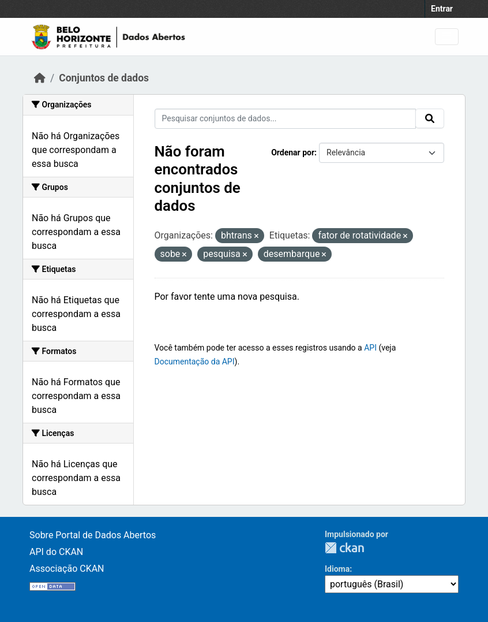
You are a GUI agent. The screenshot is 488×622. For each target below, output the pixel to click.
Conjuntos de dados (104, 78)
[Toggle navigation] (447, 36)
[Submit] (429, 118)
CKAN (344, 548)
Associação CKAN (66, 568)
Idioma (337, 568)
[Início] (40, 78)
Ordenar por (292, 152)
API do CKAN (56, 551)
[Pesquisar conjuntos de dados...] (285, 119)
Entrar (442, 8)
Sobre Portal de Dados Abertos (92, 535)
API (370, 347)
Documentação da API (195, 361)
